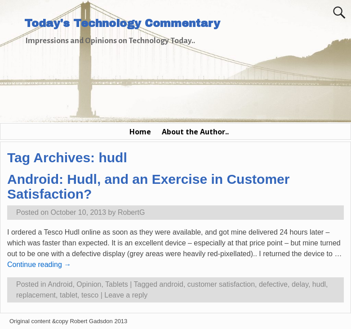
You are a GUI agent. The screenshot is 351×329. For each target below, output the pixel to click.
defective (273, 284)
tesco (89, 295)
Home (140, 132)
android (171, 284)
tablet (68, 295)
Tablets (116, 284)
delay (300, 284)
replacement (36, 295)
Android (60, 284)
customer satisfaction (221, 284)
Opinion (88, 284)
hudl (319, 284)
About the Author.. (195, 132)
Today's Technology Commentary (122, 23)
